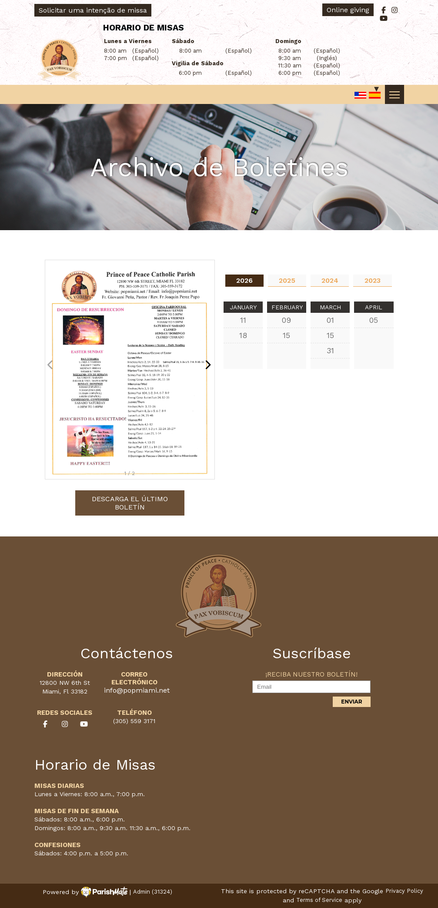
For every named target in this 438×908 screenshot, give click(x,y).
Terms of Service (319, 900)
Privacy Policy (404, 891)
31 (330, 350)
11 (243, 320)
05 (373, 320)
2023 (372, 280)
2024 (329, 280)
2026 (244, 280)
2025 (287, 280)
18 (243, 335)
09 (286, 320)
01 (330, 320)
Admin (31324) (152, 892)
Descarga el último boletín (130, 503)
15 (286, 335)
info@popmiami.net (137, 690)
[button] (210, 369)
